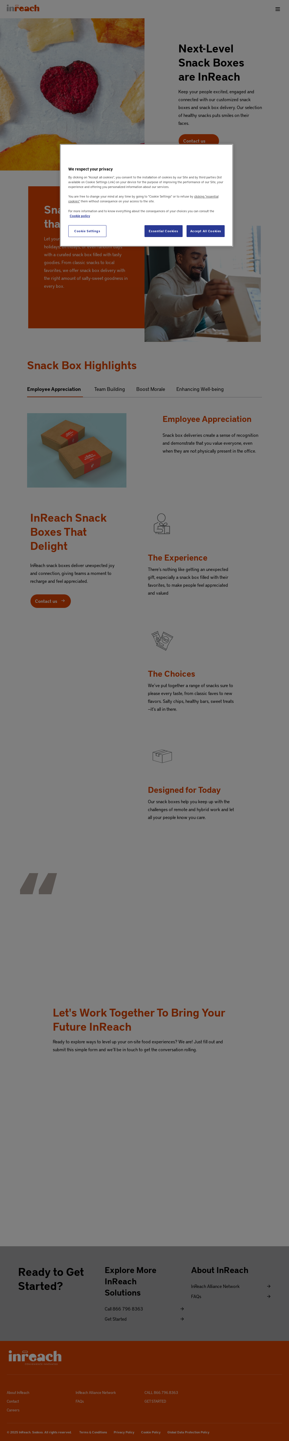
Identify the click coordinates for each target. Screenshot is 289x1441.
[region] (146, 195)
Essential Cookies (163, 231)
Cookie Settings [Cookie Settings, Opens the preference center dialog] (87, 231)
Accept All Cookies (205, 231)
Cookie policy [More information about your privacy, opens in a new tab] (80, 216)
